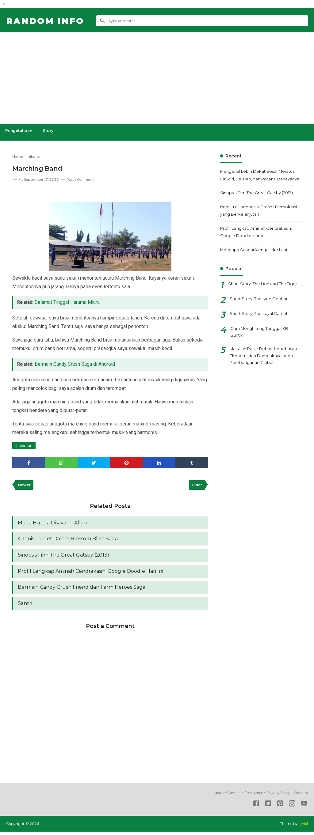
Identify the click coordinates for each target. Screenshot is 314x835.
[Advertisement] (157, 78)
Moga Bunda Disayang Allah (52, 524)
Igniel (303, 827)
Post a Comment (82, 179)
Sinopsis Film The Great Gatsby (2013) (63, 557)
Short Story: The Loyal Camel (261, 328)
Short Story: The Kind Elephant (262, 313)
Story (50, 130)
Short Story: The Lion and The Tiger (259, 295)
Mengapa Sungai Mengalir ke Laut (257, 257)
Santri (25, 607)
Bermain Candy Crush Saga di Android (76, 364)
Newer (24, 486)
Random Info (48, 20)
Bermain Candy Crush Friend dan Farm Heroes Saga (81, 590)
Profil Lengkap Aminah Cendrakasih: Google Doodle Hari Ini (90, 574)
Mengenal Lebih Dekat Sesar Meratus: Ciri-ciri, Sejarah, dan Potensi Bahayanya (259, 178)
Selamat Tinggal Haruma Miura (68, 302)
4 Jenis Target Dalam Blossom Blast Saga (68, 541)
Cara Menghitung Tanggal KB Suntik (262, 346)
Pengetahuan (19, 130)
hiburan (26, 445)
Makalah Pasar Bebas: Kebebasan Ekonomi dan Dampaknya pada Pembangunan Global (265, 371)
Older (196, 486)
